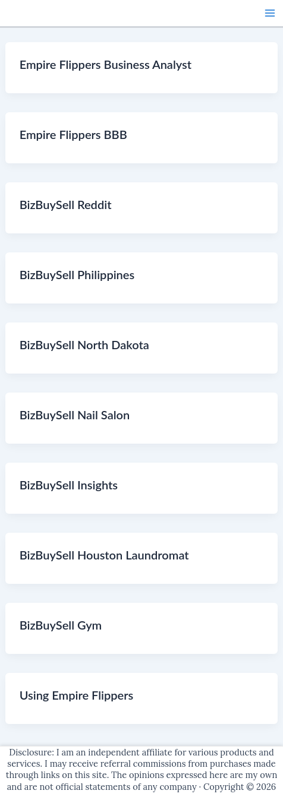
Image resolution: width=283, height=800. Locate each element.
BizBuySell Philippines (77, 274)
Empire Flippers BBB (73, 134)
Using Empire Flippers (77, 695)
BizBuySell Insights (69, 485)
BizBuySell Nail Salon (75, 414)
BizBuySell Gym (61, 625)
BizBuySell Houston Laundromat (104, 555)
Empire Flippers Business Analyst (105, 64)
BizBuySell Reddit (66, 204)
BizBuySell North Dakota (84, 344)
